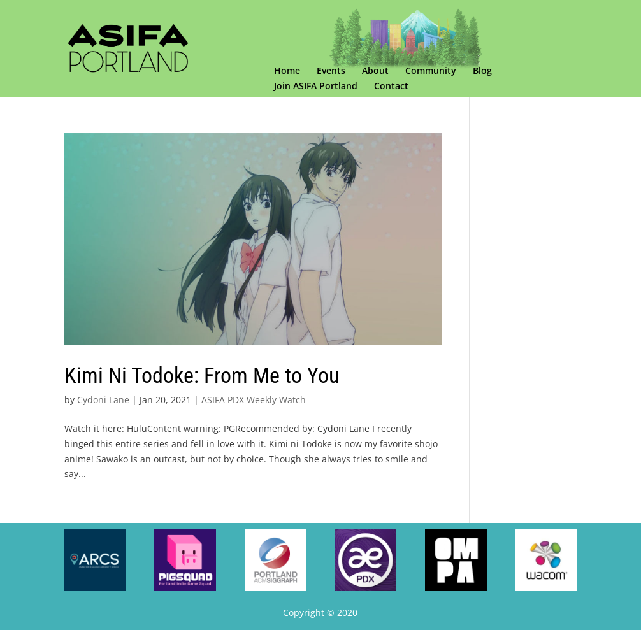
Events (331, 71)
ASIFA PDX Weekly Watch (253, 400)
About (375, 71)
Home (287, 71)
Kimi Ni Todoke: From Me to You (201, 375)
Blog (482, 71)
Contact (391, 87)
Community (430, 71)
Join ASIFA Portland (315, 87)
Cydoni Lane (103, 400)
